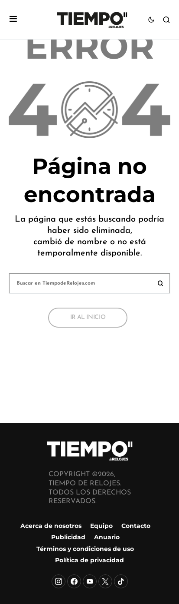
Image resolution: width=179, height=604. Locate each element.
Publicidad (68, 537)
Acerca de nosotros (50, 526)
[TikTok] (121, 581)
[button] (13, 19)
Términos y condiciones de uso (85, 549)
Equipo (101, 526)
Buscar (160, 283)
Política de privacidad (89, 560)
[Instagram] (58, 581)
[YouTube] (90, 581)
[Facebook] (74, 581)
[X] (105, 581)
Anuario (107, 537)
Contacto (135, 526)
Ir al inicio (88, 317)
